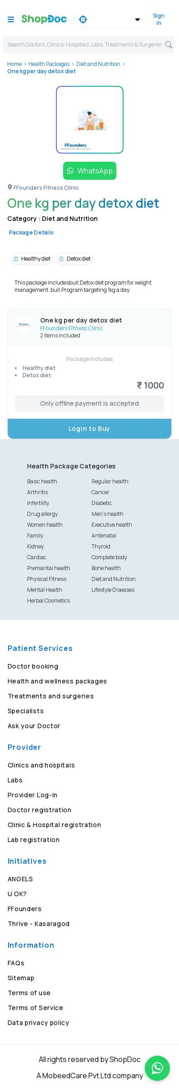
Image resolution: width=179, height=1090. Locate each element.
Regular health (110, 481)
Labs (15, 780)
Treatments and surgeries (51, 696)
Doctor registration (40, 809)
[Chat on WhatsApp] (157, 1068)
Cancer (101, 492)
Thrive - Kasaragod (39, 923)
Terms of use (29, 992)
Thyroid (101, 546)
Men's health (108, 514)
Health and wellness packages (58, 681)
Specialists (26, 710)
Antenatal (104, 535)
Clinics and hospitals (41, 765)
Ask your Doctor (34, 725)
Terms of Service (36, 1007)
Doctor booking (33, 666)
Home (14, 64)
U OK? (18, 893)
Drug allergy (42, 514)
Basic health (42, 481)
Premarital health (48, 568)
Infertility (38, 503)
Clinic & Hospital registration (54, 824)
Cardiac (36, 557)
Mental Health (44, 590)
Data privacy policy (38, 1022)
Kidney (35, 546)
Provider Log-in (33, 795)
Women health (45, 525)
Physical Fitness (46, 579)
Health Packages (48, 64)
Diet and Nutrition (98, 64)
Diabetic (102, 503)
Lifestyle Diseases (113, 590)
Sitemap (21, 977)
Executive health (112, 525)
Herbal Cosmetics (48, 600)
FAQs (16, 963)
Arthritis (37, 492)
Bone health (106, 568)
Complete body (109, 557)
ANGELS (20, 879)
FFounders (25, 908)
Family (35, 535)
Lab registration (34, 839)
